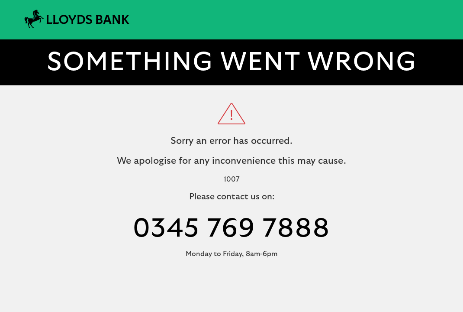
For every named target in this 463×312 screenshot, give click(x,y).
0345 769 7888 (231, 229)
